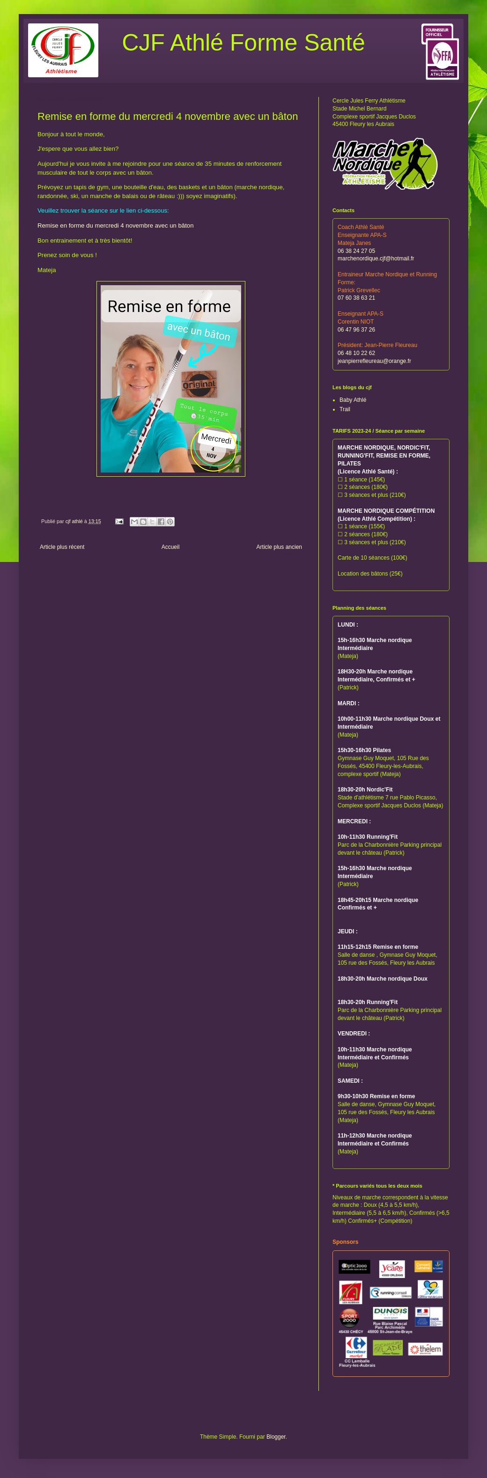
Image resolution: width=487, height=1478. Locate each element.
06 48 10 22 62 (356, 353)
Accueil (171, 547)
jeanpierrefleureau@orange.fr (374, 361)
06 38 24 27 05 (356, 251)
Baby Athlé (352, 400)
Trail (344, 409)
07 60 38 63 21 (356, 298)
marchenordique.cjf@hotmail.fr (376, 258)
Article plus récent (62, 547)
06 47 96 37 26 (356, 329)
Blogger (276, 1437)
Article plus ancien (279, 547)
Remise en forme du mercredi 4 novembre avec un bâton (115, 225)
